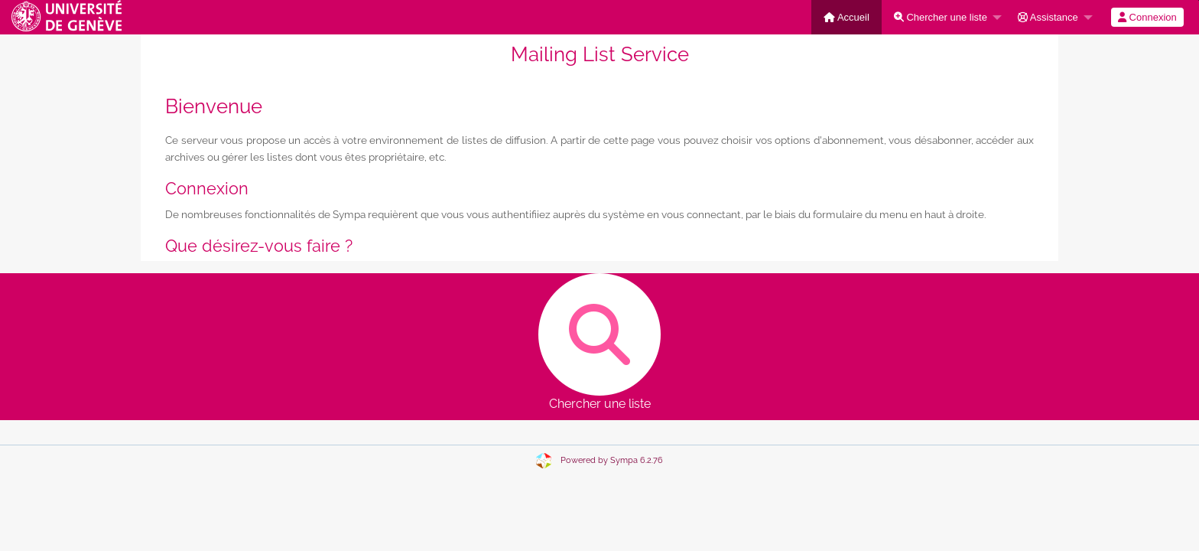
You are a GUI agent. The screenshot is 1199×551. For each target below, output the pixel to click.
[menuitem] (846, 17)
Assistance (1048, 17)
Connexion (1147, 17)
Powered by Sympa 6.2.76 (612, 460)
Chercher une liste (940, 17)
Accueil (846, 17)
